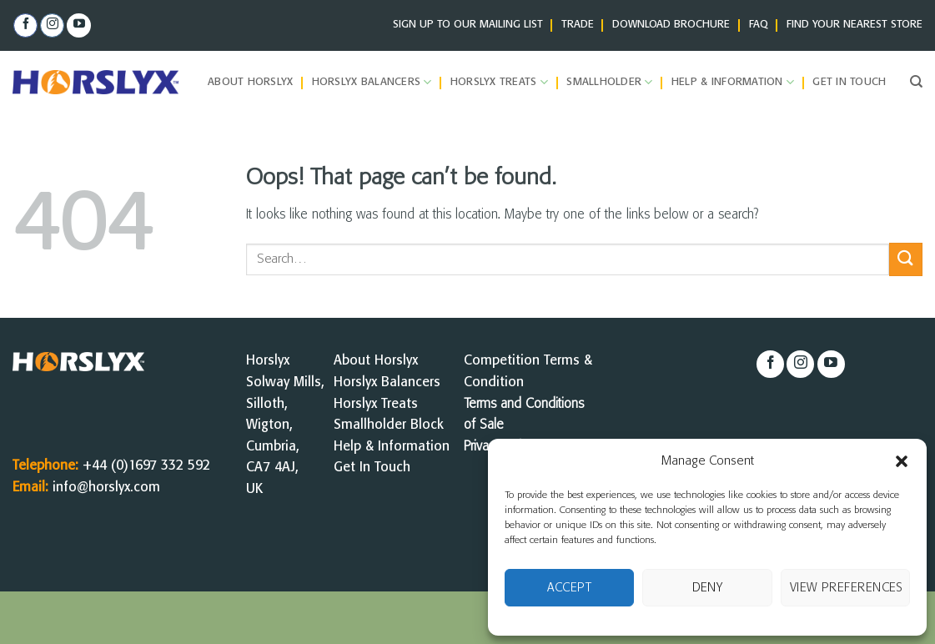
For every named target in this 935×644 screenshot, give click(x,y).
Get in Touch (849, 82)
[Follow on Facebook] (25, 25)
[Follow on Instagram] (52, 25)
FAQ (758, 24)
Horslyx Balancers (372, 82)
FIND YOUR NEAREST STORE (854, 24)
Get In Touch (372, 467)
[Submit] (905, 259)
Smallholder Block (389, 425)
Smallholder (609, 82)
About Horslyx (250, 82)
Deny (707, 588)
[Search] (916, 82)
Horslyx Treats (499, 82)
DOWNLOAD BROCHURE (671, 24)
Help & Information (732, 82)
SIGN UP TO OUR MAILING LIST (468, 24)
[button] (901, 461)
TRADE (577, 24)
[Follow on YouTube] (79, 25)
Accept (569, 588)
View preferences (846, 588)
